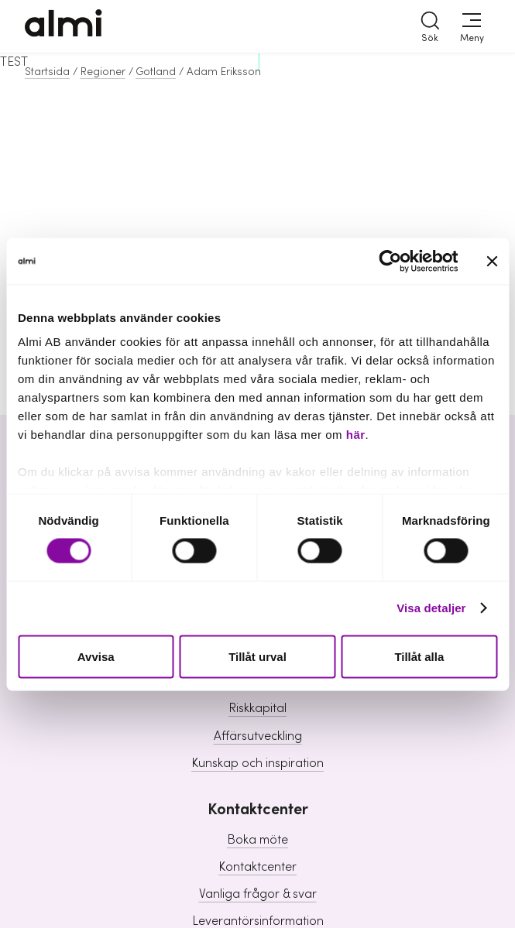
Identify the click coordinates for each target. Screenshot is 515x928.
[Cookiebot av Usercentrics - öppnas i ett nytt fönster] (390, 260)
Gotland (156, 72)
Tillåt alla (419, 656)
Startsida (47, 72)
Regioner (103, 72)
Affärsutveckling (258, 736)
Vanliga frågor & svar (258, 894)
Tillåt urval (257, 656)
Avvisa (96, 656)
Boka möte (257, 840)
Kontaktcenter (257, 867)
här (356, 434)
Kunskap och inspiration (257, 763)
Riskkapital (257, 708)
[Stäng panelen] (491, 260)
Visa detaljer (431, 608)
